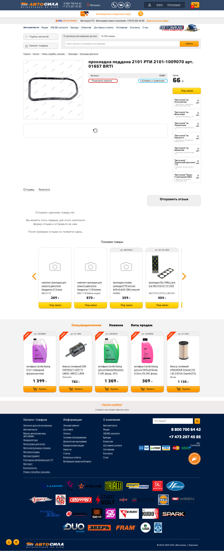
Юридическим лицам (73, 445)
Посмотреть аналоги (102, 81)
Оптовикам (121, 27)
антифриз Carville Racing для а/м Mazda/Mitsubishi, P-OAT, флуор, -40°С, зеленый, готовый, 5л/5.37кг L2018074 (111, 373)
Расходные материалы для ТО (38, 460)
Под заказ (187, 90)
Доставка (68, 429)
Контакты (135, 27)
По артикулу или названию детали (80, 36)
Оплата (67, 433)
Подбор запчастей (38, 36)
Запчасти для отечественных (37, 425)
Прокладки (72, 54)
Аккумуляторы (30, 440)
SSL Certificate (195, 444)
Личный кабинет (71, 425)
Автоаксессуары (31, 452)
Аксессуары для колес (34, 444)
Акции (45, 27)
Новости (67, 449)
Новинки (116, 325)
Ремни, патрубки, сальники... (54, 54)
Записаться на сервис (157, 21)
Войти (159, 5)
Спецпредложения (85, 325)
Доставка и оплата (103, 27)
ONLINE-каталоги (59, 27)
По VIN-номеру (108, 36)
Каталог (36, 54)
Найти (189, 43)
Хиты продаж (142, 325)
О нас (145, 27)
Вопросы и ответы (72, 457)
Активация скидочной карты (77, 461)
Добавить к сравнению (152, 80)
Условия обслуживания (74, 437)
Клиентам (86, 27)
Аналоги (44, 189)
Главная (26, 54)
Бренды (75, 27)
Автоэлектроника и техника (37, 448)
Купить (43, 389)
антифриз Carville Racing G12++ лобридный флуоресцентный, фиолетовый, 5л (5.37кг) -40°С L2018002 (38, 373)
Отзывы (28, 189)
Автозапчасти (31, 27)
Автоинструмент (31, 456)
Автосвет (28, 464)
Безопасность (30, 468)
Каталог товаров (38, 45)
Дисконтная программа (75, 441)
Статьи (66, 453)
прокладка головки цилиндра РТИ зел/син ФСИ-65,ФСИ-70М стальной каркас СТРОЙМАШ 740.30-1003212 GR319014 (127, 289)
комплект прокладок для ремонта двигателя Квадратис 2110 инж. (54, 286)
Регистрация (173, 5)
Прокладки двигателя (89, 54)
